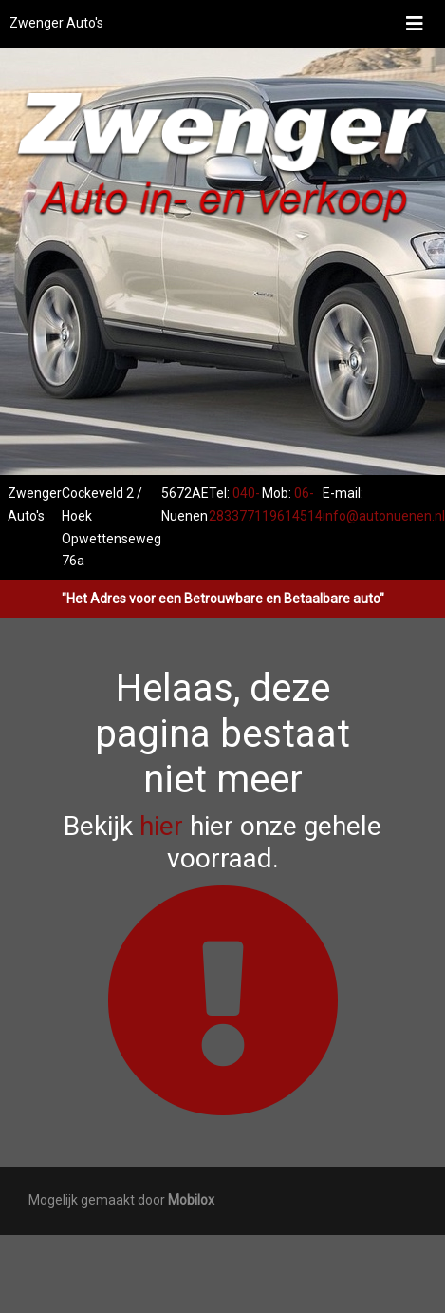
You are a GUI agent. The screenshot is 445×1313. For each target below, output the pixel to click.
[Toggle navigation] (415, 24)
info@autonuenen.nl (384, 515)
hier (161, 826)
